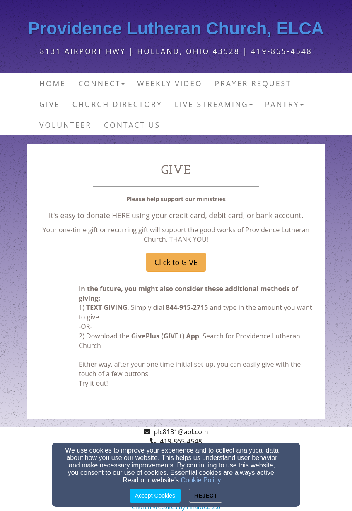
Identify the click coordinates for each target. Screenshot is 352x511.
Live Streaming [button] (214, 104)
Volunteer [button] (65, 125)
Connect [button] (101, 83)
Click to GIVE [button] (176, 262)
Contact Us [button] (132, 125)
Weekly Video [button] (169, 83)
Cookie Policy (201, 480)
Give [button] (49, 104)
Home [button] (52, 83)
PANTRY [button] (284, 104)
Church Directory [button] (117, 104)
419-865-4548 (181, 441)
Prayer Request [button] (253, 83)
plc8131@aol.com (181, 431)
